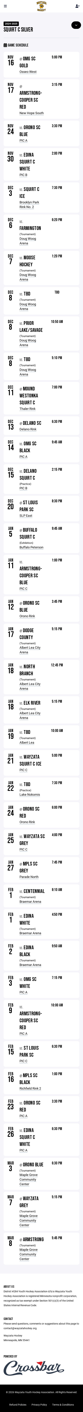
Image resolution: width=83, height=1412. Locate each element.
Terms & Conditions (63, 1404)
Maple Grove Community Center (29, 1179)
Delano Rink (28, 429)
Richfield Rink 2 (30, 1088)
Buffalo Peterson (31, 547)
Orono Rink (27, 616)
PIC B (23, 175)
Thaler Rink (27, 408)
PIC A (23, 140)
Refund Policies (17, 1404)
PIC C (23, 588)
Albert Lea (27, 742)
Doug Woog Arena (28, 240)
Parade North (29, 877)
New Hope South (32, 113)
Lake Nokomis (30, 794)
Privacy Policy (39, 1404)
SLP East (26, 515)
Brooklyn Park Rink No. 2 (29, 204)
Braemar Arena (30, 901)
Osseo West (28, 71)
